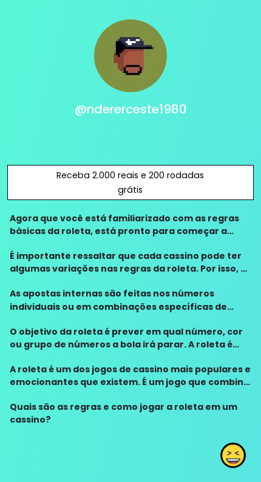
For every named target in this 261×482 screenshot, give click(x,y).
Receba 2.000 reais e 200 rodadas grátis (130, 182)
